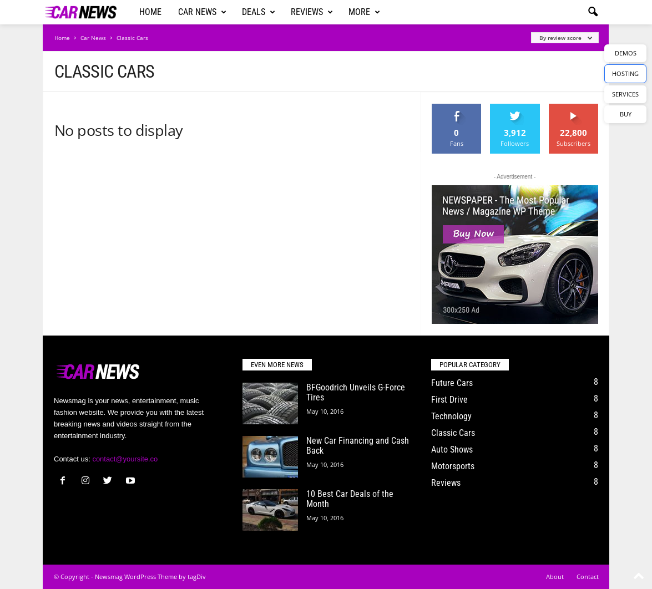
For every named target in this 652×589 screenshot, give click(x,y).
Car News (202, 12)
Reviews (312, 12)
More (364, 12)
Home (150, 12)
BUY (625, 114)
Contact (588, 576)
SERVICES (625, 94)
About (555, 576)
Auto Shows (452, 449)
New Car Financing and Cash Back (357, 445)
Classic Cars (453, 433)
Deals (258, 12)
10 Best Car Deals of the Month (349, 499)
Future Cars (452, 383)
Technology (451, 416)
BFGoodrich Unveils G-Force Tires (355, 392)
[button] (592, 12)
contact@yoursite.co (125, 459)
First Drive (449, 399)
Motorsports (452, 466)
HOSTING (625, 73)
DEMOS (625, 53)
